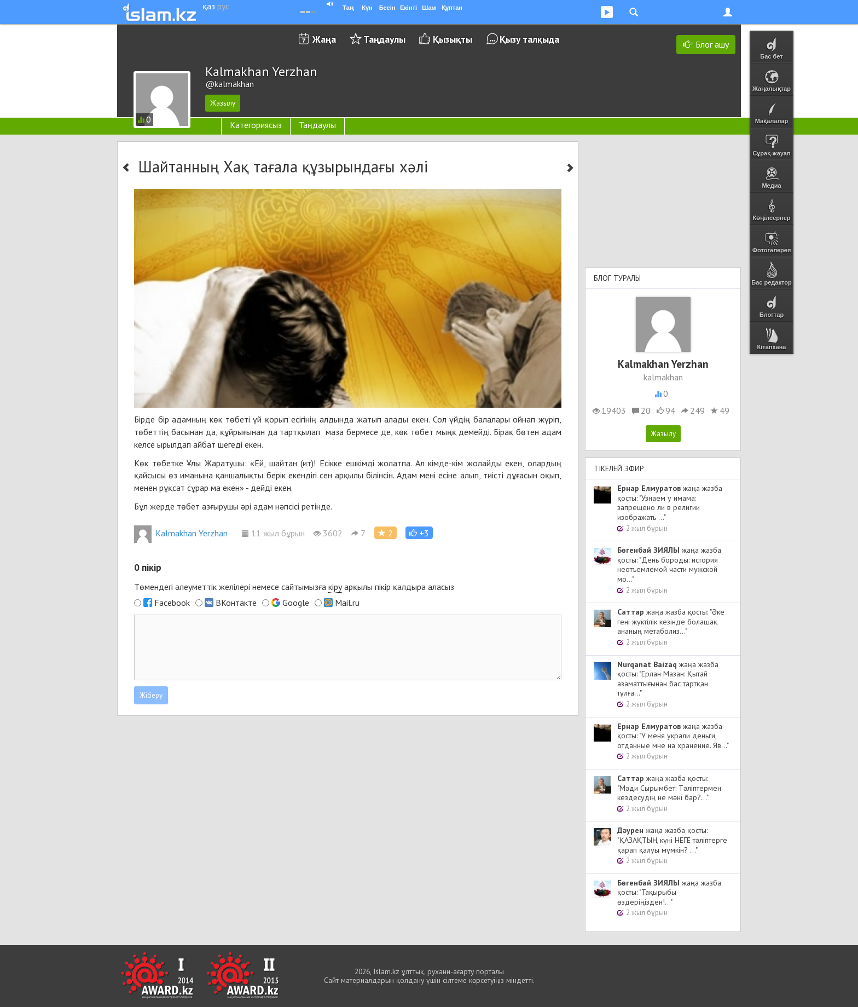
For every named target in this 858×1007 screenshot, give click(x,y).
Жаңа (324, 39)
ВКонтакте (236, 602)
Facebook (172, 602)
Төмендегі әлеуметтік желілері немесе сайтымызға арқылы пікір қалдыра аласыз (294, 587)
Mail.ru (347, 602)
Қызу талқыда (529, 39)
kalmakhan (663, 377)
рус (223, 6)
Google (295, 602)
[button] (419, 532)
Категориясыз (256, 124)
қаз (208, 6)
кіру (335, 586)
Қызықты (452, 39)
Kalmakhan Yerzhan (181, 533)
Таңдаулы (384, 39)
